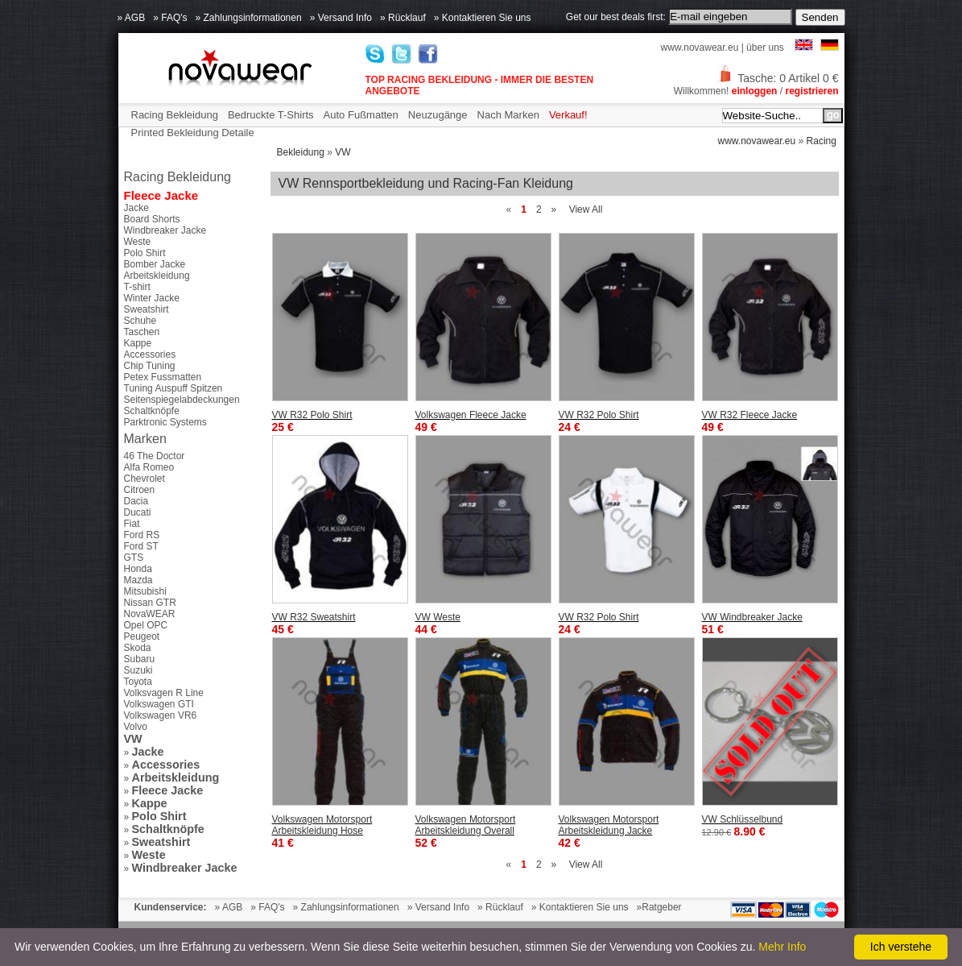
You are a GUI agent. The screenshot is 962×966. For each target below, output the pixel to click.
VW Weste (437, 617)
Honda (138, 568)
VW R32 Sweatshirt (314, 617)
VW (342, 152)
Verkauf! (568, 115)
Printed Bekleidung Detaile (192, 132)
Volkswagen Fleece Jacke (470, 415)
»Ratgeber (659, 907)
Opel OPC (146, 625)
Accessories (150, 354)
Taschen (142, 332)
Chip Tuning (149, 365)
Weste (137, 241)
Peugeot (142, 636)
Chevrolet (144, 478)
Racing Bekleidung (174, 115)
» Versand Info (341, 17)
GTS (134, 557)
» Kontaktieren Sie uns (482, 17)
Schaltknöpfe (152, 411)
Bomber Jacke (155, 264)
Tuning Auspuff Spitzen (173, 388)
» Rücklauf (403, 17)
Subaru (139, 659)
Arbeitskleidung (157, 275)
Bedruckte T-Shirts (271, 115)
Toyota (138, 681)
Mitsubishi (145, 591)
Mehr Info (782, 946)
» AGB (132, 17)
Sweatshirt (146, 309)
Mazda (138, 580)
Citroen (139, 489)
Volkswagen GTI (159, 704)
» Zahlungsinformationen (249, 17)
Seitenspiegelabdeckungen (182, 399)
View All (586, 209)
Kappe (138, 343)
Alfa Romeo (149, 467)
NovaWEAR (149, 614)
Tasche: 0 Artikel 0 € (777, 78)
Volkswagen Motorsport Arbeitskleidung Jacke (609, 825)
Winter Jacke (152, 298)
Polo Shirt (145, 253)
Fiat (132, 523)
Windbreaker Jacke (165, 230)
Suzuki (138, 670)
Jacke (136, 208)
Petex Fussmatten (163, 377)
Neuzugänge (438, 115)
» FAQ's (170, 17)
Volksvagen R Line (164, 693)
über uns (765, 47)
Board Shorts (152, 219)
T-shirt (137, 286)
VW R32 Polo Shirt (312, 415)
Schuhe (140, 320)
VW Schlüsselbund (742, 819)
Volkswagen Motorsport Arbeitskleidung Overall (465, 825)
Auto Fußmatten (361, 115)
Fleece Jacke (161, 195)
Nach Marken (508, 115)
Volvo (135, 726)
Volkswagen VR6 (160, 715)
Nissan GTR (150, 602)
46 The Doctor (154, 456)
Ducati (137, 512)
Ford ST (141, 546)
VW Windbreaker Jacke (752, 617)
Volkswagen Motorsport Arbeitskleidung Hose (322, 825)
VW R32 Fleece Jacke (750, 415)
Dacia (136, 501)
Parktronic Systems (165, 422)
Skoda (137, 647)
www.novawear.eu (700, 47)
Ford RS (142, 535)
